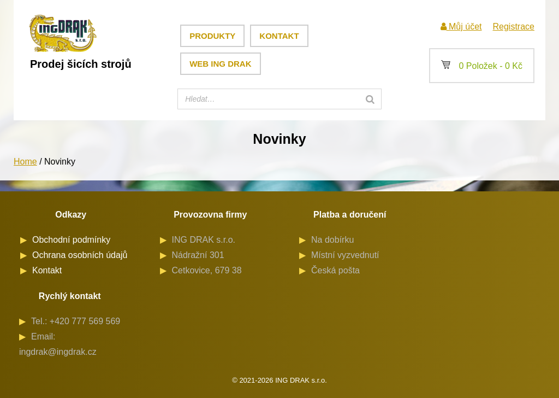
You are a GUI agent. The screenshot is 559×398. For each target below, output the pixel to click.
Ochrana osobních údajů (79, 255)
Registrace (513, 26)
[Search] (370, 99)
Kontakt (279, 35)
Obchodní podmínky (71, 239)
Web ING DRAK (220, 63)
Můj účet (461, 26)
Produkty (212, 35)
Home (25, 161)
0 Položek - (481, 66)
